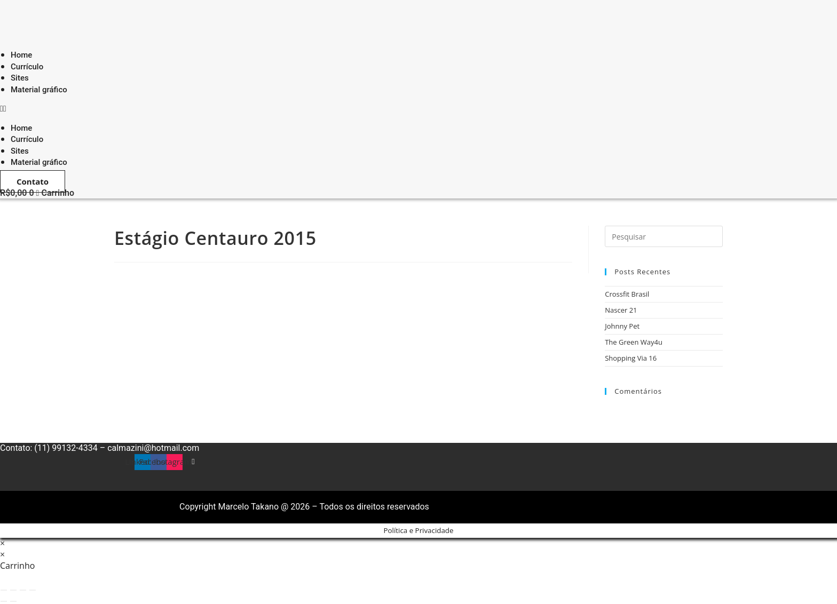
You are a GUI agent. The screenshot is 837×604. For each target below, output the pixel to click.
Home (21, 128)
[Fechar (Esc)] (32, 590)
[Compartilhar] (23, 590)
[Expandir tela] (13, 590)
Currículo (27, 139)
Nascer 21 (621, 310)
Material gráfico (39, 89)
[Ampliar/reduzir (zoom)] (3, 590)
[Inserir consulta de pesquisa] (664, 236)
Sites (20, 151)
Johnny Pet (622, 326)
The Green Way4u (633, 342)
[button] (167, 108)
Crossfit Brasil (627, 294)
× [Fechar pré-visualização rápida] (2, 543)
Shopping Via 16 (631, 358)
